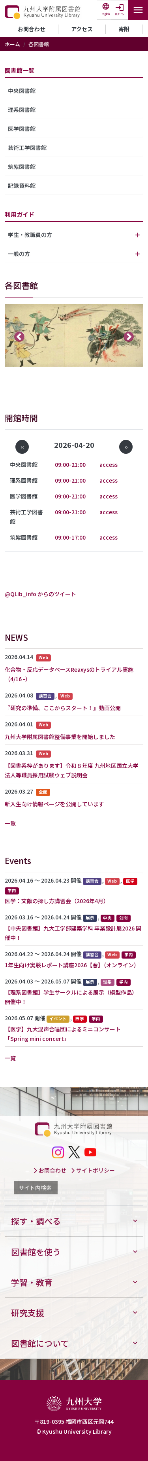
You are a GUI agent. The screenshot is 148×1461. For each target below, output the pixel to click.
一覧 (10, 823)
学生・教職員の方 (30, 235)
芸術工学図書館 (27, 148)
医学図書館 (22, 129)
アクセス (82, 29)
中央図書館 (22, 91)
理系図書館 (22, 110)
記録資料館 (22, 185)
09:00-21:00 (70, 464)
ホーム (12, 44)
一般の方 (19, 254)
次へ (129, 336)
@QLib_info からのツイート (40, 594)
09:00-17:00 (70, 537)
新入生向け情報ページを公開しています (54, 804)
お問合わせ (31, 29)
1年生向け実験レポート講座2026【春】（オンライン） (72, 965)
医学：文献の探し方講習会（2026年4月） (57, 901)
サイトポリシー (93, 1170)
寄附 (123, 29)
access (108, 464)
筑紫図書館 (22, 167)
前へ (19, 336)
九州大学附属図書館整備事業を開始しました (60, 737)
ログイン (119, 14)
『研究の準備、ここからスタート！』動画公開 (63, 708)
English (106, 14)
